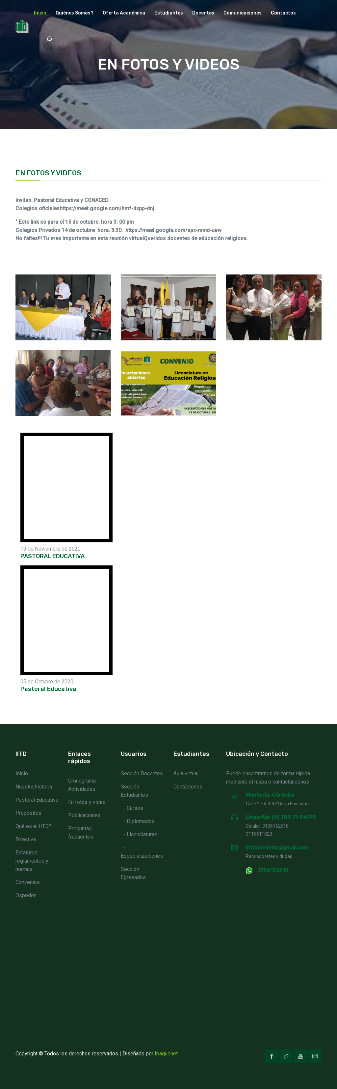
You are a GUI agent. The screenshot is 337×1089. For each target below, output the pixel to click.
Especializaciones (142, 856)
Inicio (40, 13)
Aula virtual (185, 773)
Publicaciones (84, 815)
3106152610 (273, 870)
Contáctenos (187, 787)
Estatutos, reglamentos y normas (31, 860)
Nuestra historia (33, 787)
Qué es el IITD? (33, 826)
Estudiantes (168, 13)
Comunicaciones (242, 13)
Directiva (25, 839)
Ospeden (26, 895)
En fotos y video (87, 802)
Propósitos (28, 813)
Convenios (27, 882)
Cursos (135, 808)
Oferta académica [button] (124, 13)
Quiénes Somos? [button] (74, 13)
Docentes (203, 13)
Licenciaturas (142, 834)
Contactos (283, 13)
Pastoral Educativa (36, 800)
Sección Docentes (142, 773)
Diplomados (141, 821)
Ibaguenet (166, 1053)
